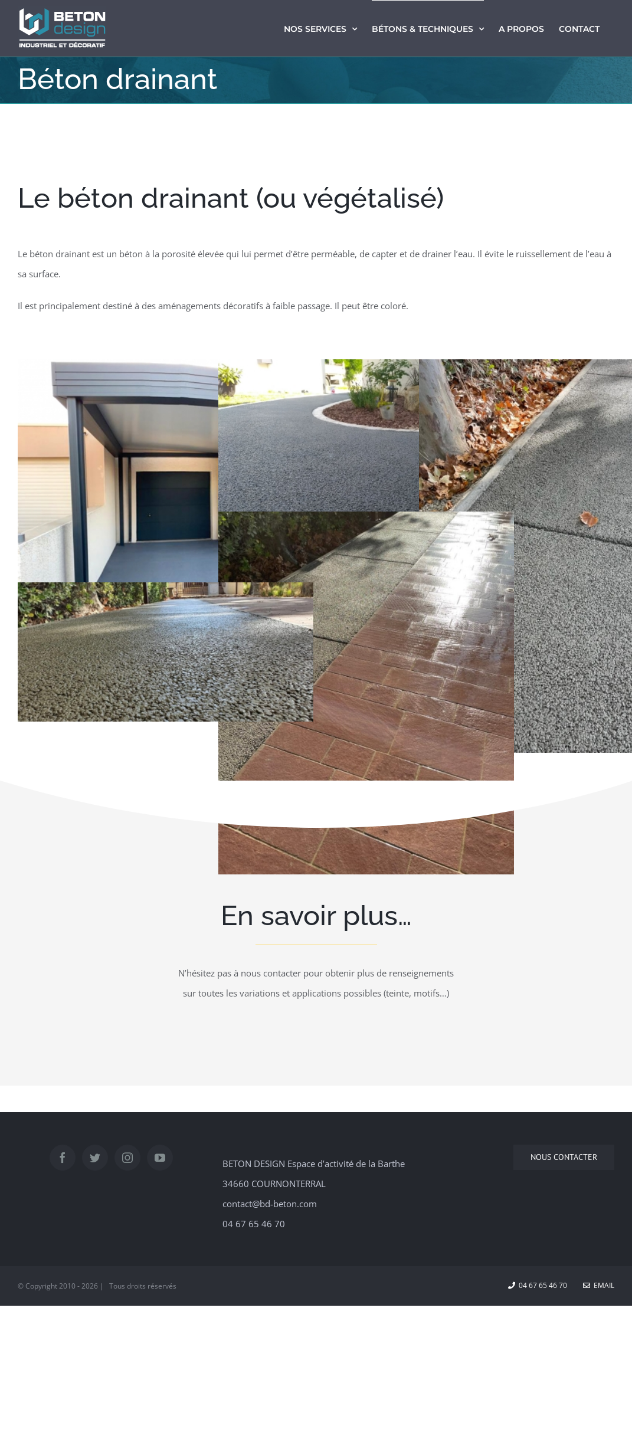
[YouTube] (160, 1158)
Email (598, 1285)
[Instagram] (127, 1158)
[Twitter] (95, 1158)
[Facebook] (63, 1158)
